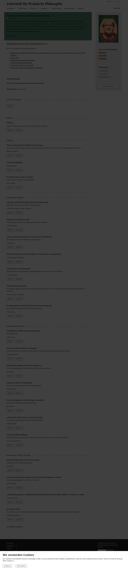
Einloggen (118, 1)
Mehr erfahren (21, 566)
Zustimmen (7, 566)
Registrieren (109, 1)
